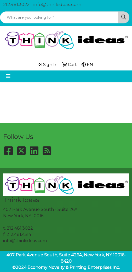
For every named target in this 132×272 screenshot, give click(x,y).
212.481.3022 (16, 4)
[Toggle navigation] (8, 76)
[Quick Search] (59, 17)
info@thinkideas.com (57, 4)
